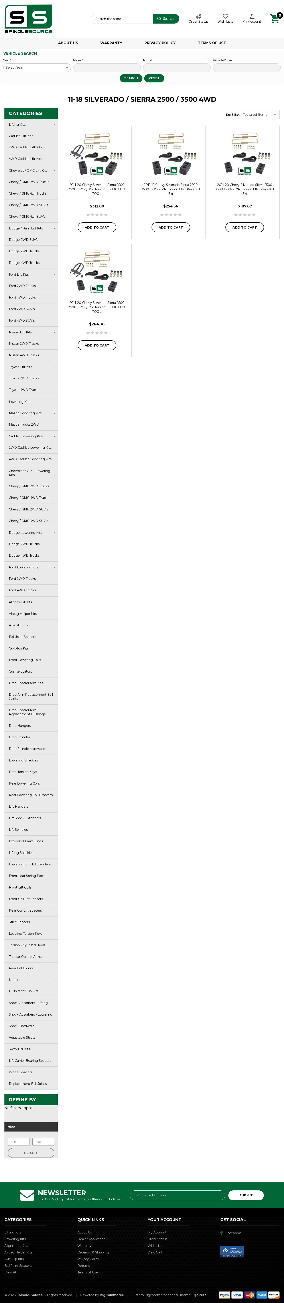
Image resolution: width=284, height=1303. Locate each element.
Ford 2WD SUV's (22, 309)
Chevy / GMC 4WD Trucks (29, 498)
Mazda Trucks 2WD (24, 424)
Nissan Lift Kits (32, 332)
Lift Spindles (18, 830)
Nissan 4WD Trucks (24, 355)
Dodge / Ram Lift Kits (32, 228)
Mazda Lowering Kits (32, 413)
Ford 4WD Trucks (22, 297)
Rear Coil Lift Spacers (25, 910)
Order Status (198, 22)
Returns (83, 1266)
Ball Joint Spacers (22, 637)
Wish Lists (225, 22)
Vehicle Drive (222, 60)
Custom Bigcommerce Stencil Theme (161, 1295)
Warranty (111, 43)
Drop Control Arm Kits (26, 683)
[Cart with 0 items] (274, 18)
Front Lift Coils (20, 887)
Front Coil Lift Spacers (26, 899)
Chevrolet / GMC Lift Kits (32, 171)
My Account (157, 1232)
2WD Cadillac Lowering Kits (30, 448)
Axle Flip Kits (18, 625)
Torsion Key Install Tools (27, 945)
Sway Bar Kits (19, 1049)
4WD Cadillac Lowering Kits (30, 459)
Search (131, 78)
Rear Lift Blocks (21, 968)
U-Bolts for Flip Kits (23, 991)
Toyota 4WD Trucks (24, 390)
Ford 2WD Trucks (22, 286)
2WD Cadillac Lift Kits (25, 147)
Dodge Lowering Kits (32, 533)
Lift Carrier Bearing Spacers (30, 1061)
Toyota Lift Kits (32, 367)
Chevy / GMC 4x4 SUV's (27, 217)
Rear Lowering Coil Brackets (31, 795)
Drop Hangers (20, 726)
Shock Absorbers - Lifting (28, 1003)
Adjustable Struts (22, 1038)
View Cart (155, 1252)
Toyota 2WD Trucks (24, 378)
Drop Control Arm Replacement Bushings (27, 712)
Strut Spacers (19, 922)
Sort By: (233, 114)
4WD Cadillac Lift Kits (25, 159)
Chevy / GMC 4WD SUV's (28, 521)
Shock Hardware (21, 1026)
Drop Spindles (19, 737)
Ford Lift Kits (32, 275)
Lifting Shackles (21, 853)
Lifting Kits (32, 125)
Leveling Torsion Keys (25, 934)
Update (31, 1153)
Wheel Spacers (20, 1072)
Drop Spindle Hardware (27, 749)
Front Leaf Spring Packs (27, 876)
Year (7, 60)
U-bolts (32, 980)
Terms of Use (212, 43)
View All (10, 1272)
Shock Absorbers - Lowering (30, 1014)
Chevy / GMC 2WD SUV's (28, 205)
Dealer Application (91, 1239)
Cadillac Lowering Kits (32, 436)
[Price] (31, 1127)
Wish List (155, 1246)
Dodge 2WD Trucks (24, 251)
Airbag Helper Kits (23, 614)
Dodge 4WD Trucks (24, 263)
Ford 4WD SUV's (22, 321)
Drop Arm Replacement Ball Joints (31, 697)
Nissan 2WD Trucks (24, 344)
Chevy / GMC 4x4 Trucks (28, 193)
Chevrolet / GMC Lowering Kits (32, 473)
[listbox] (261, 114)
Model (147, 60)
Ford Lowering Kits (32, 567)
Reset (154, 78)
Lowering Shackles (23, 760)
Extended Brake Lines (26, 841)
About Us (68, 43)
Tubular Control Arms (25, 957)
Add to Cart (97, 227)
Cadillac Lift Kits (32, 136)
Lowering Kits (32, 402)
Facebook (233, 1233)
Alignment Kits (20, 602)
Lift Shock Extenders (25, 818)
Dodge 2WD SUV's (23, 240)
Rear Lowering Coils (24, 783)
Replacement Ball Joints (28, 1084)
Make (78, 60)
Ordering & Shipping (93, 1252)
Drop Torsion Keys (23, 772)
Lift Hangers (18, 807)
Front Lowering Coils (25, 660)
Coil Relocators (20, 671)
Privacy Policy (160, 43)
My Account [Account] (251, 22)
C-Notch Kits (19, 648)
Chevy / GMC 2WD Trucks (29, 182)
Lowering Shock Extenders (30, 864)
